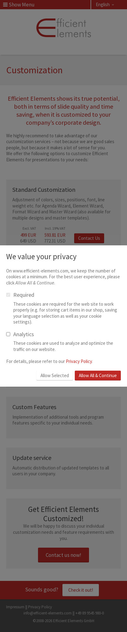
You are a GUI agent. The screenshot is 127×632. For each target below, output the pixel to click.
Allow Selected (54, 375)
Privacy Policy (79, 361)
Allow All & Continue (98, 375)
